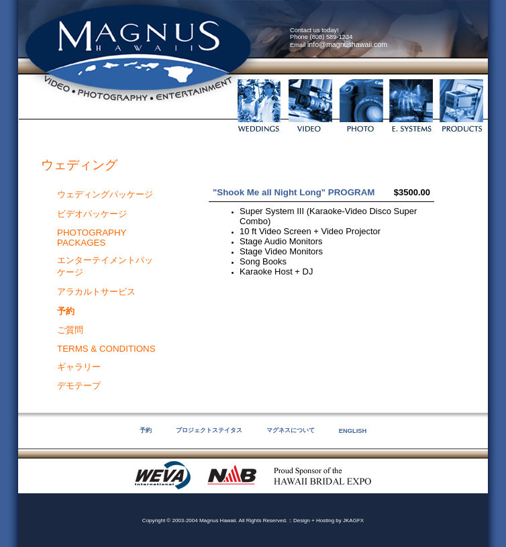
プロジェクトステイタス (209, 430)
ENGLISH (352, 431)
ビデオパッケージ (92, 214)
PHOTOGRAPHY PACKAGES (91, 238)
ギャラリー (79, 367)
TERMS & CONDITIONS (106, 349)
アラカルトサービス (96, 292)
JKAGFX (353, 520)
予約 (146, 430)
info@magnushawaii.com (347, 44)
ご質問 (70, 330)
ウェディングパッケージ (105, 194)
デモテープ (79, 386)
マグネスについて (290, 430)
